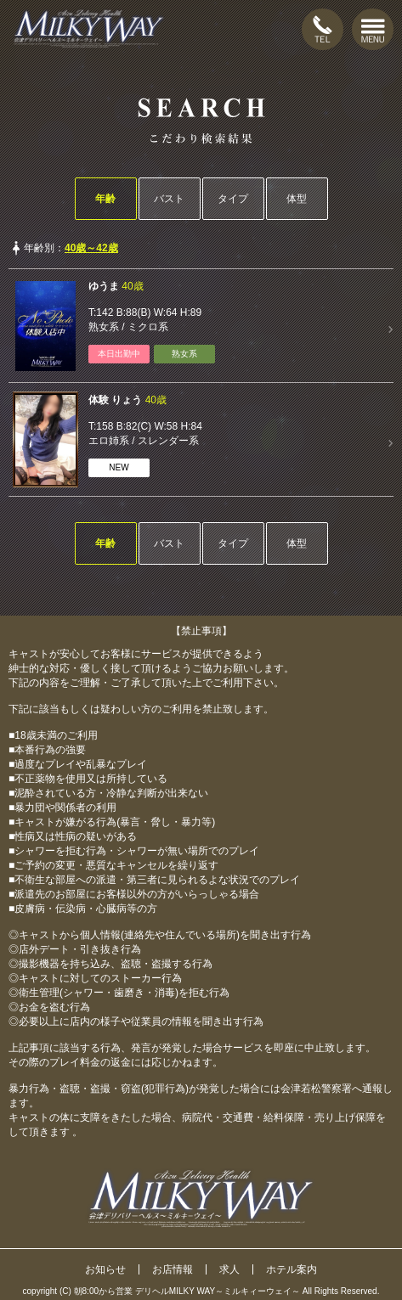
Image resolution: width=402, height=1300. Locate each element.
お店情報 (172, 1269)
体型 (296, 199)
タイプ (233, 199)
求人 (229, 1269)
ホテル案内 (291, 1269)
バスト (169, 199)
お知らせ (105, 1269)
